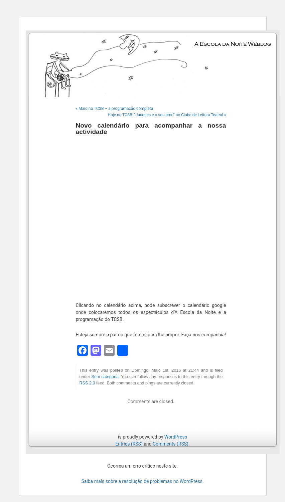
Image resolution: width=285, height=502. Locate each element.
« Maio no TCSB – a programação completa (114, 108)
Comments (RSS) (170, 444)
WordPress (175, 437)
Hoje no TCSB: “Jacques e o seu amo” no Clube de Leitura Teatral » (167, 115)
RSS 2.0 (87, 383)
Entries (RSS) (128, 444)
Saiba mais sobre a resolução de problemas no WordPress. (142, 481)
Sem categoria (105, 376)
